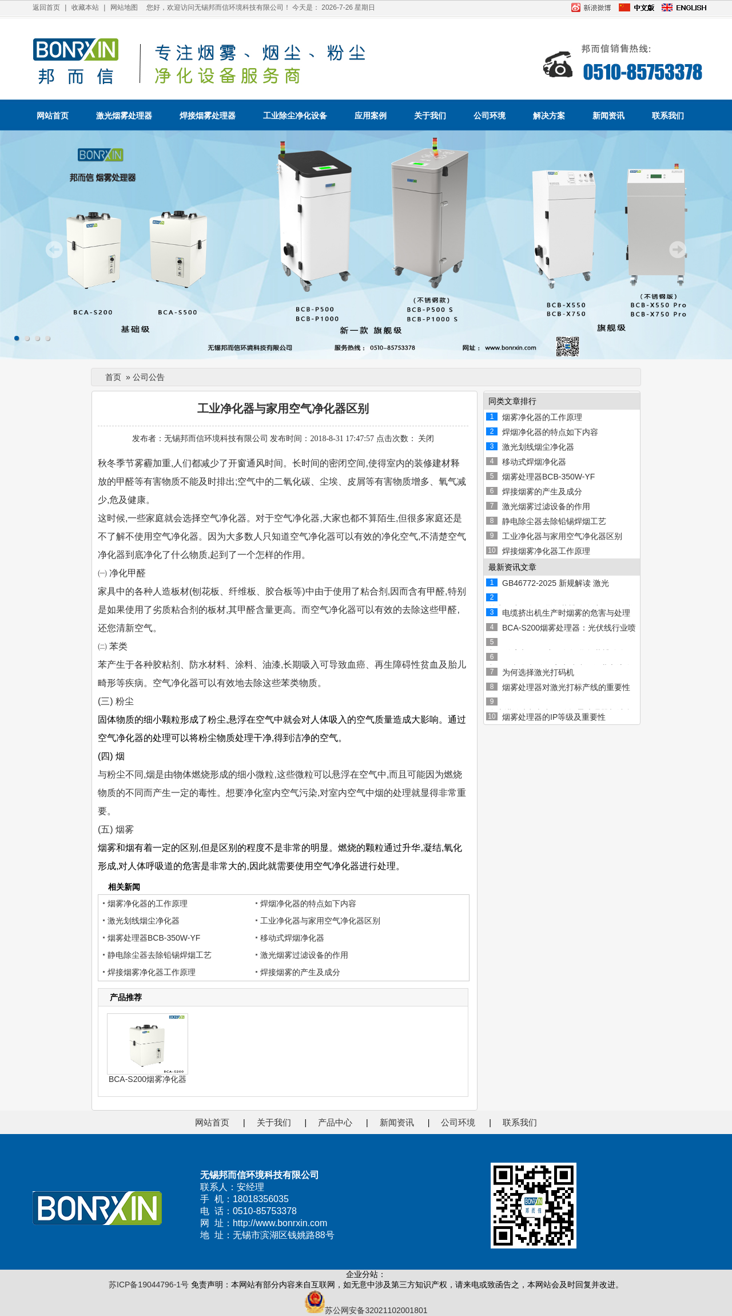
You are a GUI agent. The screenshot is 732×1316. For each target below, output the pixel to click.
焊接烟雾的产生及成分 (300, 972)
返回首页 (46, 7)
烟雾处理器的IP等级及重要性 (554, 717)
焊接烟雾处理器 (208, 116)
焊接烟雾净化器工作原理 (152, 972)
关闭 (426, 438)
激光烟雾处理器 (124, 116)
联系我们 (668, 116)
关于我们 (430, 116)
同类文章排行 (512, 401)
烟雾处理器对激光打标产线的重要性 (566, 687)
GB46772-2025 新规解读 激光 (555, 583)
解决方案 (549, 116)
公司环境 (490, 116)
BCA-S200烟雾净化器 (147, 1079)
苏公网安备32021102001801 (365, 1310)
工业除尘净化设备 (295, 116)
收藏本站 (85, 7)
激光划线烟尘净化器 (144, 920)
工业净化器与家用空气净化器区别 (320, 920)
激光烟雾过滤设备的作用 (304, 955)
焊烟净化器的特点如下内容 (308, 903)
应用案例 (371, 116)
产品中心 (335, 1122)
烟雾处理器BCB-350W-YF (154, 937)
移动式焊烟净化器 (292, 937)
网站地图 (124, 7)
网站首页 (53, 116)
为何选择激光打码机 (538, 672)
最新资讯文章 (512, 567)
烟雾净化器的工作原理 (148, 903)
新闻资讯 (608, 116)
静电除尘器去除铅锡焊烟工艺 (160, 955)
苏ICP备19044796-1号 (149, 1284)
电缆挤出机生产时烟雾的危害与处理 (566, 612)
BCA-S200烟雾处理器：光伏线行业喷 (569, 627)
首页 (113, 377)
